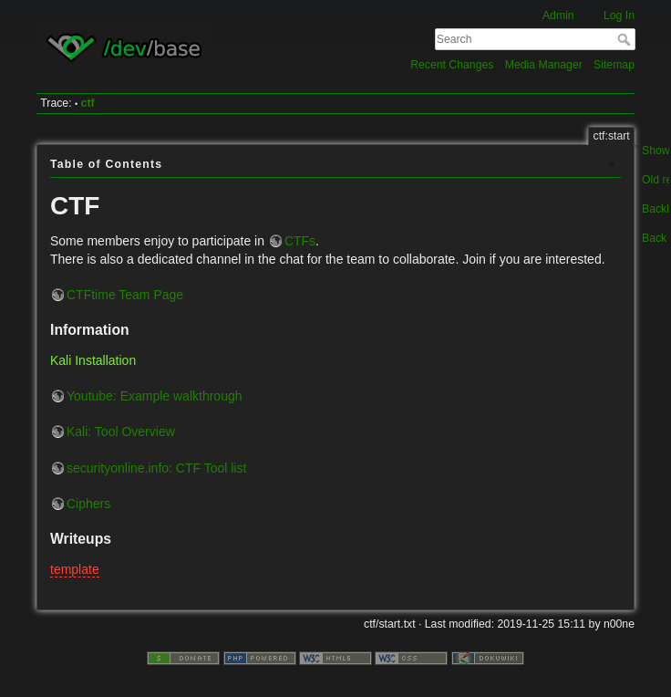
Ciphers (88, 503)
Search (626, 39)
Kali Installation (93, 360)
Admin (558, 15)
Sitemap (614, 64)
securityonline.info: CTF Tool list (156, 468)
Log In (619, 15)
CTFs (299, 241)
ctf (88, 103)
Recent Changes (451, 64)
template (74, 569)
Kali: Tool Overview (121, 431)
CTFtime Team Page (125, 294)
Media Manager (544, 64)
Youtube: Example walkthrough (155, 396)
